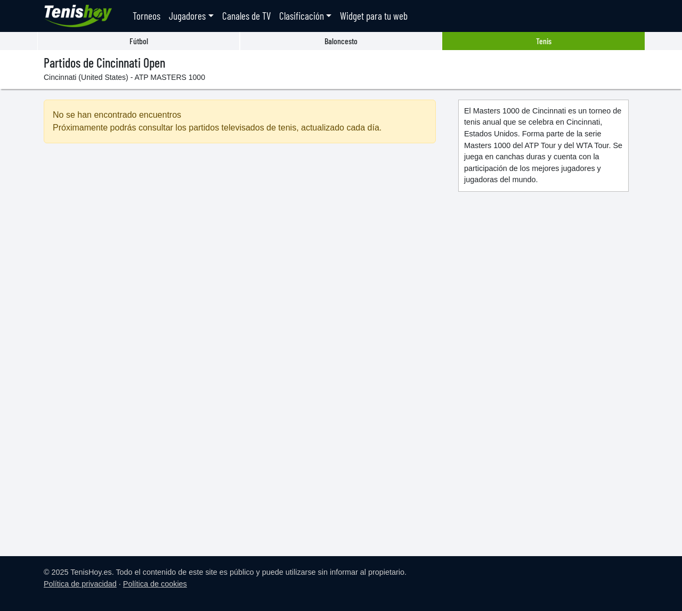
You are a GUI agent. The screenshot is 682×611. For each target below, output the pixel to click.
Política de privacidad (80, 584)
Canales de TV (246, 16)
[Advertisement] (239, 243)
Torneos (146, 16)
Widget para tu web (374, 16)
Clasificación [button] (301, 16)
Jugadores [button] (187, 16)
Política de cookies (155, 584)
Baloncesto (341, 41)
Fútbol (138, 41)
